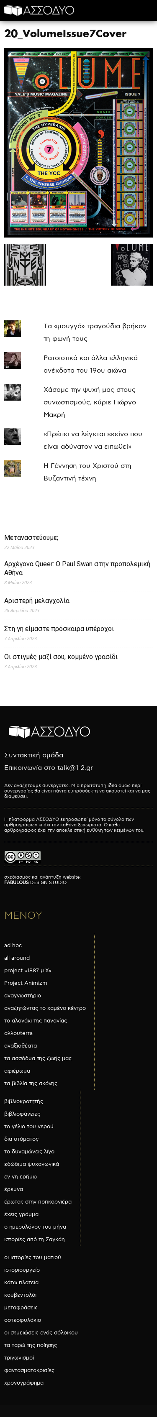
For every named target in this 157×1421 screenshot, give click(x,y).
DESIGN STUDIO (35, 882)
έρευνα (13, 1189)
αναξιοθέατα (20, 1046)
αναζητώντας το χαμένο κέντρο (45, 1008)
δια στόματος (21, 1139)
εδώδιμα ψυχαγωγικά (31, 1164)
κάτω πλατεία (21, 1282)
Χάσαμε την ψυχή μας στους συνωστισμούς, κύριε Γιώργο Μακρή (90, 402)
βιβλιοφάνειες (22, 1114)
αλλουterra (18, 1033)
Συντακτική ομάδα (33, 755)
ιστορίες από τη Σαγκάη (34, 1239)
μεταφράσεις (21, 1307)
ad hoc (13, 945)
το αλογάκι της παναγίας (35, 1020)
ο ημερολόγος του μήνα (35, 1227)
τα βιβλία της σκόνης (30, 1083)
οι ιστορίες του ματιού (32, 1257)
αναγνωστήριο (22, 995)
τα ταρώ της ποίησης (30, 1345)
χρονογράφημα (24, 1383)
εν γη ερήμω (20, 1176)
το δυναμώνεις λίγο (29, 1151)
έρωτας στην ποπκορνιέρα (38, 1202)
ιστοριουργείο (22, 1270)
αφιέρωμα (17, 1071)
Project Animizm (25, 983)
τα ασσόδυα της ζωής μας (38, 1058)
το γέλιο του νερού (29, 1126)
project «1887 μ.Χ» (27, 970)
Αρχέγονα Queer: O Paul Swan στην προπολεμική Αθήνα (77, 568)
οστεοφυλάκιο (22, 1320)
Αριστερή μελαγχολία (36, 601)
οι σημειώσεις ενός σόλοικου (41, 1332)
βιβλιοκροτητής (23, 1101)
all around (17, 958)
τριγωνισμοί (19, 1358)
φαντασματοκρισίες (29, 1370)
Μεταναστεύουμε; (31, 538)
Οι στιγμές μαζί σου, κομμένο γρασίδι (61, 657)
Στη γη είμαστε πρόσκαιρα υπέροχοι (59, 629)
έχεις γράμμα (21, 1214)
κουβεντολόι (20, 1295)
